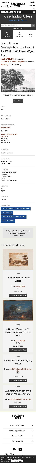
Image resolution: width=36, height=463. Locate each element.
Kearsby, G (5, 64)
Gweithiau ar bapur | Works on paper (14, 216)
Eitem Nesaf (31, 34)
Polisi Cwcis (18, 459)
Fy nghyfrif (31, 5)
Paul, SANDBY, (7, 59)
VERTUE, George (16, 369)
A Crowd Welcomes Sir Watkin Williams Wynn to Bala (18, 332)
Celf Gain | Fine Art (8, 220)
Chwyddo (18, 101)
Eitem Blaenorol (19, 34)
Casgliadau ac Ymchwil (11, 12)
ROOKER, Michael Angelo (12, 62)
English (32, 2)
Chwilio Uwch (18, 29)
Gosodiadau (5, 461)
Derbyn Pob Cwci (17, 461)
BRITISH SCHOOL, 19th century (20, 399)
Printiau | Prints (7, 212)
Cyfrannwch (5, 2)
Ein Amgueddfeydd (6, 6)
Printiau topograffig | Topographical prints (16, 208)
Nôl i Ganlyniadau (7, 34)
